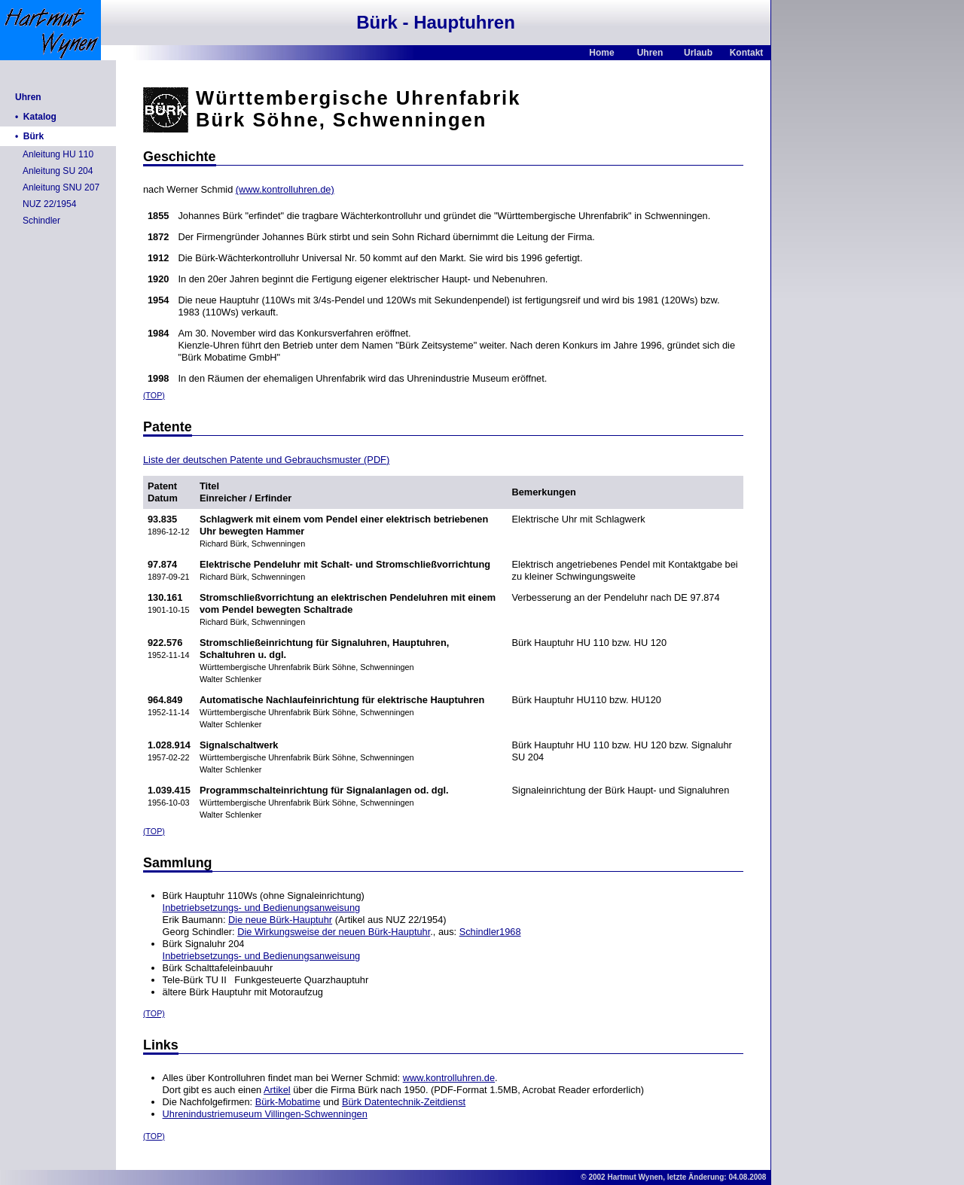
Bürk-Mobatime (288, 1101)
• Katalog (35, 116)
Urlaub (698, 52)
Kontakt (747, 52)
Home (601, 52)
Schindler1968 (490, 931)
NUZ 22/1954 (49, 204)
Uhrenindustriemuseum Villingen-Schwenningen (265, 1114)
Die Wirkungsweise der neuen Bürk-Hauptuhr (333, 931)
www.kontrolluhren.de (449, 1077)
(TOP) (154, 395)
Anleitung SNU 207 (61, 187)
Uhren (650, 52)
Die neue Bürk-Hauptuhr (280, 919)
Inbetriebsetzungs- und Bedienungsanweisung (262, 907)
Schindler (41, 220)
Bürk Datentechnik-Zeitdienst (403, 1101)
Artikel (277, 1089)
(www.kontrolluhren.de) (285, 189)
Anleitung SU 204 (58, 171)
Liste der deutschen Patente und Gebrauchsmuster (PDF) (266, 459)
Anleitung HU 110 (58, 154)
